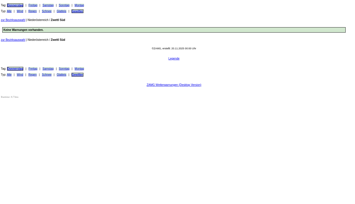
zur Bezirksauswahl (13, 20)
